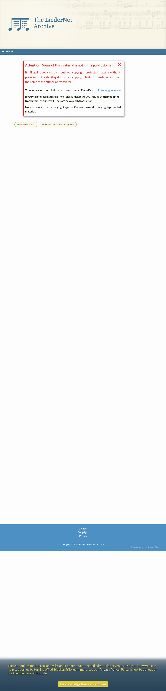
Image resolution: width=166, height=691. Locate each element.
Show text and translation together (58, 124)
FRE (54, 432)
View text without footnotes (32, 628)
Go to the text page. (39, 386)
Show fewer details (26, 124)
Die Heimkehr (52, 379)
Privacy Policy (109, 669)
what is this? (52, 607)
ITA (59, 432)
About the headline (27, 621)
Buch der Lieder (32, 379)
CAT (35, 432)
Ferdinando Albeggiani (36, 331)
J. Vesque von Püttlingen (35, 612)
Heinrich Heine (66, 374)
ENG (47, 432)
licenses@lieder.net (109, 90)
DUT (41, 432)
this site (41, 673)
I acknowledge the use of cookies (83, 684)
